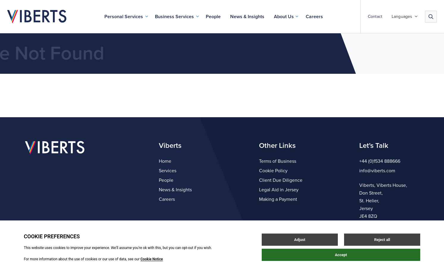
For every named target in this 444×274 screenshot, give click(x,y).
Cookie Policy (273, 171)
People (213, 17)
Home (165, 161)
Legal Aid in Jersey (279, 190)
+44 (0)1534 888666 (379, 161)
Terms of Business (277, 161)
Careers (314, 17)
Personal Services (123, 17)
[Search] (431, 17)
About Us (284, 17)
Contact (375, 16)
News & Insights (247, 17)
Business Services (174, 17)
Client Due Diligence (280, 180)
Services (167, 171)
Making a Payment (278, 199)
